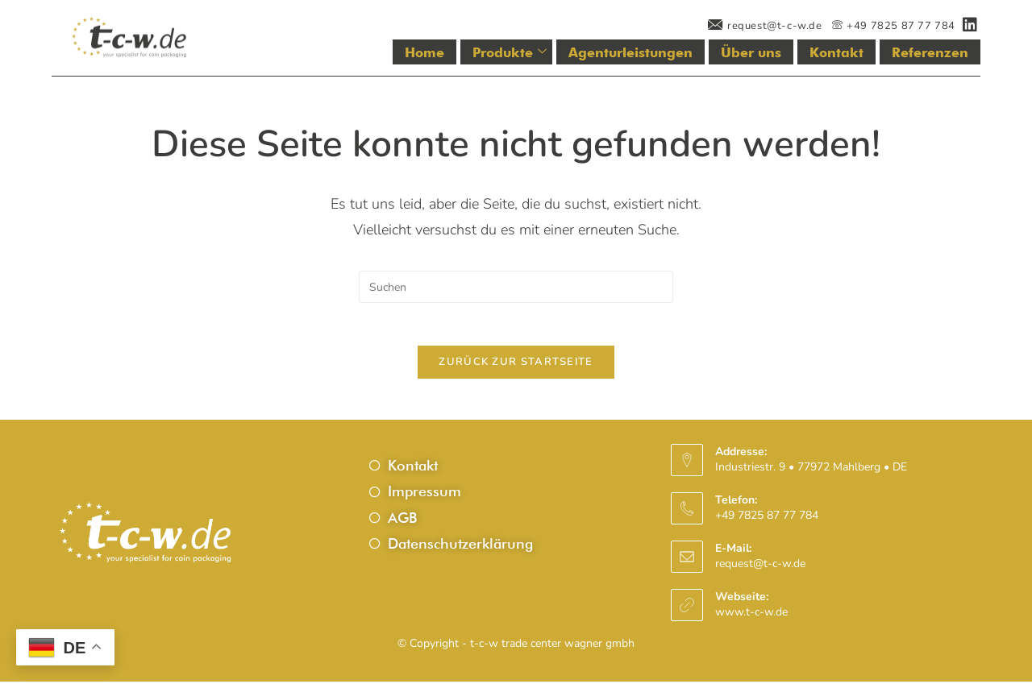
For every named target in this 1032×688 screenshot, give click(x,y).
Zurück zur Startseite (516, 368)
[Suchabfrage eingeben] (516, 287)
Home (460, 52)
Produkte (541, 52)
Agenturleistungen (653, 52)
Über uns (766, 52)
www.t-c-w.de (751, 618)
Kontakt (846, 52)
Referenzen (933, 52)
